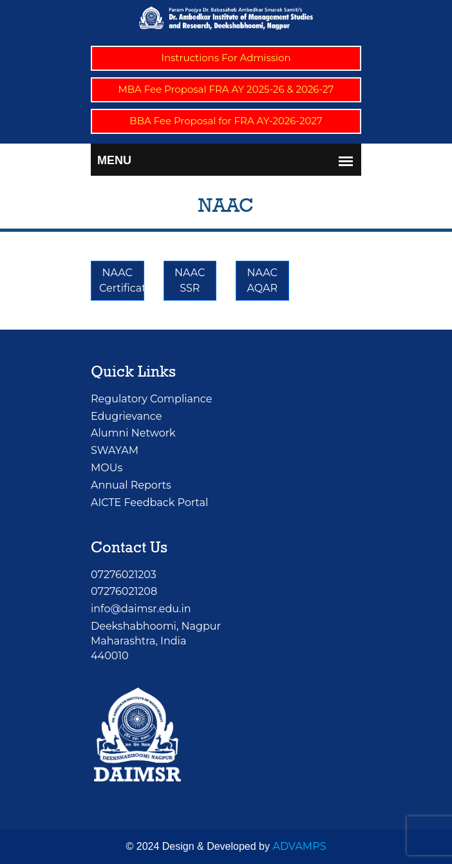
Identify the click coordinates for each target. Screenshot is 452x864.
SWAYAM (114, 450)
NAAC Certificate (121, 280)
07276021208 (124, 591)
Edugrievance (126, 416)
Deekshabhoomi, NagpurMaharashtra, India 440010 (156, 641)
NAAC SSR (189, 280)
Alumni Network (133, 433)
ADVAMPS (299, 846)
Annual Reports (131, 485)
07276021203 (123, 574)
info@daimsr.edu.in (141, 609)
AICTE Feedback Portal (149, 502)
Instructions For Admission (225, 58)
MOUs (106, 468)
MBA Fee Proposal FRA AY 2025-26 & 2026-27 (226, 89)
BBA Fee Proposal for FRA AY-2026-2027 (225, 121)
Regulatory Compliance (151, 399)
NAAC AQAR (262, 280)
